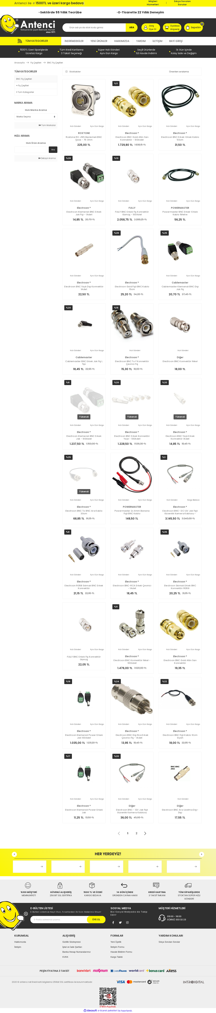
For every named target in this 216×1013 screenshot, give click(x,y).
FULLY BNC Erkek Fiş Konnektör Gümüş (84, 658)
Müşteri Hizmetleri (153, 3)
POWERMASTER (180, 208)
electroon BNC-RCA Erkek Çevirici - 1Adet (132, 587)
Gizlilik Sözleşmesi (71, 942)
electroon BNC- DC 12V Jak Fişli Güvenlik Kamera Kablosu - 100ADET (180, 512)
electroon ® (132, 133)
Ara (53, 149)
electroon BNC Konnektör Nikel (180, 361)
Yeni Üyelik (116, 942)
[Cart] (193, 27)
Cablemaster (180, 282)
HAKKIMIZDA (121, 41)
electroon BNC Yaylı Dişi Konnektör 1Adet (83, 288)
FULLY (132, 208)
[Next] (201, 854)
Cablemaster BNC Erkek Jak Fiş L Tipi (83, 362)
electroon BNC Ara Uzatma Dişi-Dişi (180, 811)
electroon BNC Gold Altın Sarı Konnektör (180, 661)
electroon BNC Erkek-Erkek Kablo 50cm (180, 138)
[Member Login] (150, 27)
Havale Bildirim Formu (121, 952)
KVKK (65, 957)
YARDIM (141, 41)
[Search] (100, 27)
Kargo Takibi (117, 957)
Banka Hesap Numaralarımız (76, 952)
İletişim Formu (117, 947)
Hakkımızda (20, 942)
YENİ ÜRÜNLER (98, 41)
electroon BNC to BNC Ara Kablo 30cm (84, 512)
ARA (131, 27)
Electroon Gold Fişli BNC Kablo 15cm (132, 288)
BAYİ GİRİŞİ (176, 41)
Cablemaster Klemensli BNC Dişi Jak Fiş (180, 288)
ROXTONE (84, 133)
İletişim (17, 947)
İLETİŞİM (157, 41)
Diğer (180, 357)
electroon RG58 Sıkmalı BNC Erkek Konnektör (84, 587)
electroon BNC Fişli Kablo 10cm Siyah (180, 736)
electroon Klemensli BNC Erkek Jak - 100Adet (83, 437)
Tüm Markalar (47, 125)
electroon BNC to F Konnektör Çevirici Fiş (132, 362)
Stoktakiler (75, 71)
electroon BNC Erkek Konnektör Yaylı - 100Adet (132, 437)
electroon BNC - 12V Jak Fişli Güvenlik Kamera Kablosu (132, 811)
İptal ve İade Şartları (72, 947)
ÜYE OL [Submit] (96, 919)
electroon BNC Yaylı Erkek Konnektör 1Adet (180, 437)
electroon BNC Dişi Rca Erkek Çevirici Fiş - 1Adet (132, 736)
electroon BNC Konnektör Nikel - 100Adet (132, 661)
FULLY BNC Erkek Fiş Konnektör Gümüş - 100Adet (132, 213)
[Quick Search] (30, 149)
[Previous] (14, 854)
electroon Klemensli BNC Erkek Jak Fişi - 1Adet (83, 213)
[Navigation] (37, 41)
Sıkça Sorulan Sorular (182, 3)
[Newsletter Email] (67, 919)
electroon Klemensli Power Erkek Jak (84, 811)
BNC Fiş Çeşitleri (55, 62)
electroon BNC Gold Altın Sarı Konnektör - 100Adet (132, 138)
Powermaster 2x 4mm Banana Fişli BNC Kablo (132, 512)
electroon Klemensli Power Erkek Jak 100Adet (84, 736)
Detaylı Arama (47, 158)
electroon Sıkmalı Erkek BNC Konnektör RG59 (180, 587)
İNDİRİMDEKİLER (74, 41)
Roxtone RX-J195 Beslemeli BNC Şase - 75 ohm (84, 138)
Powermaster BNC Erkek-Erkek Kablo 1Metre (180, 213)
